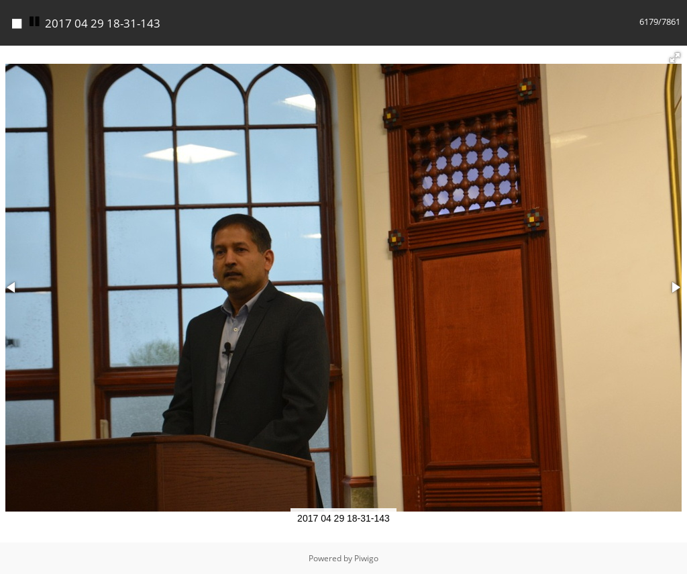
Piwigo (366, 558)
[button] (675, 57)
